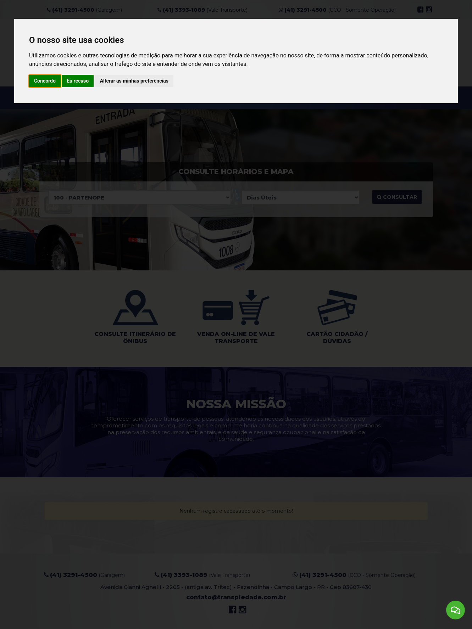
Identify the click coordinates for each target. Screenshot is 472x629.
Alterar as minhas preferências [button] (134, 81)
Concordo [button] (45, 81)
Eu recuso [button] (78, 81)
